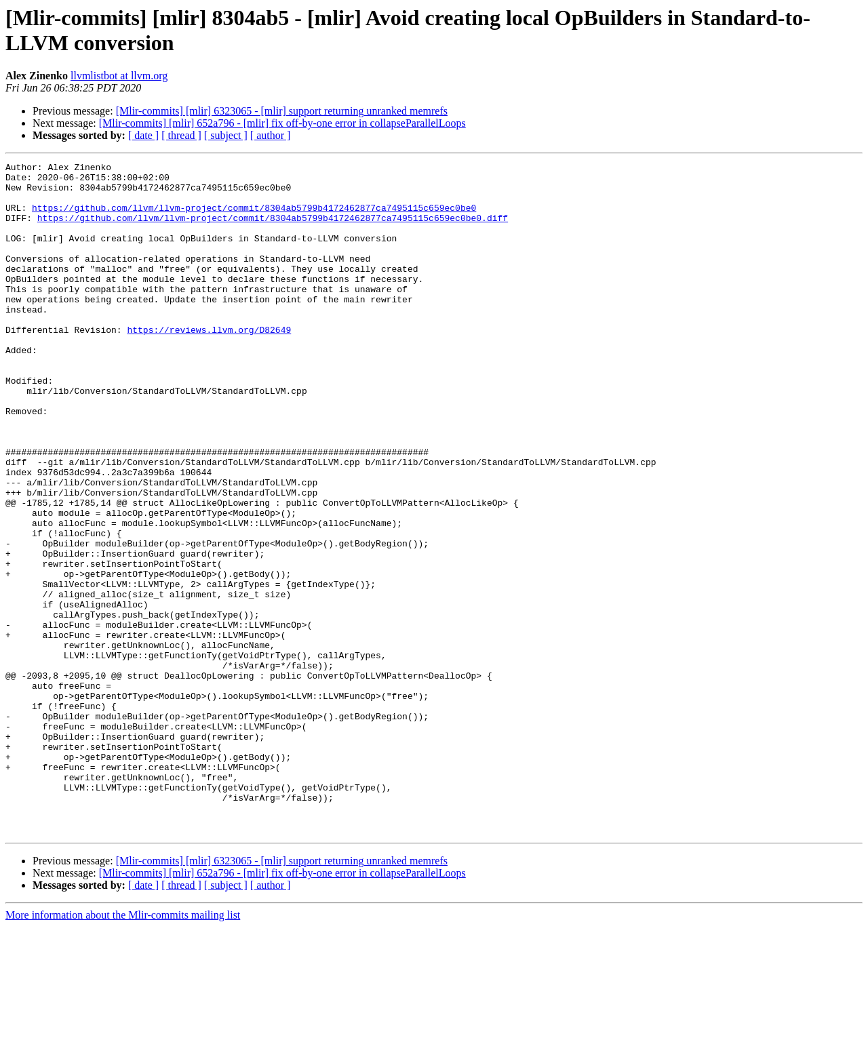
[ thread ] (181, 135)
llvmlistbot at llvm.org (119, 75)
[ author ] (270, 135)
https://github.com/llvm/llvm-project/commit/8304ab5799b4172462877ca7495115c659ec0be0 (254, 218)
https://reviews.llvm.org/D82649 (209, 364)
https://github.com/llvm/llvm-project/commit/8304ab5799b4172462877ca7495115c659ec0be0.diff (272, 230)
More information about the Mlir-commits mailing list (122, 1049)
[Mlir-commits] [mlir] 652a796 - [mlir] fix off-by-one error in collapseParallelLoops (282, 123)
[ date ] (143, 135)
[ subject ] (226, 135)
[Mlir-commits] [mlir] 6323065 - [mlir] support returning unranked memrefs (282, 111)
